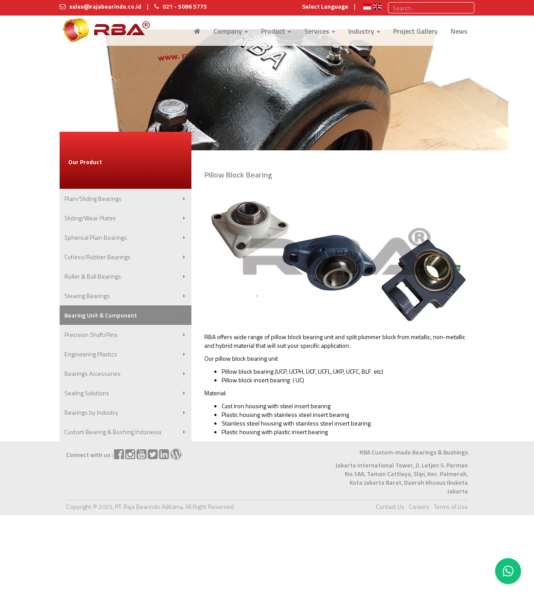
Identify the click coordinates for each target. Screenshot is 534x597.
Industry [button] (364, 31)
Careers (419, 506)
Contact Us (390, 506)
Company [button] (230, 31)
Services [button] (319, 31)
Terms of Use (451, 506)
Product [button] (276, 31)
